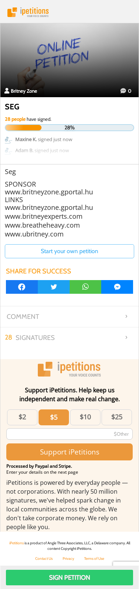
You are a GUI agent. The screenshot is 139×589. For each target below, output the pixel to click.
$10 (85, 416)
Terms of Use (94, 558)
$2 (22, 416)
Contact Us (44, 558)
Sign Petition (69, 577)
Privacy (68, 558)
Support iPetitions (69, 452)
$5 (53, 417)
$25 (116, 416)
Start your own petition (69, 251)
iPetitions (69, 12)
